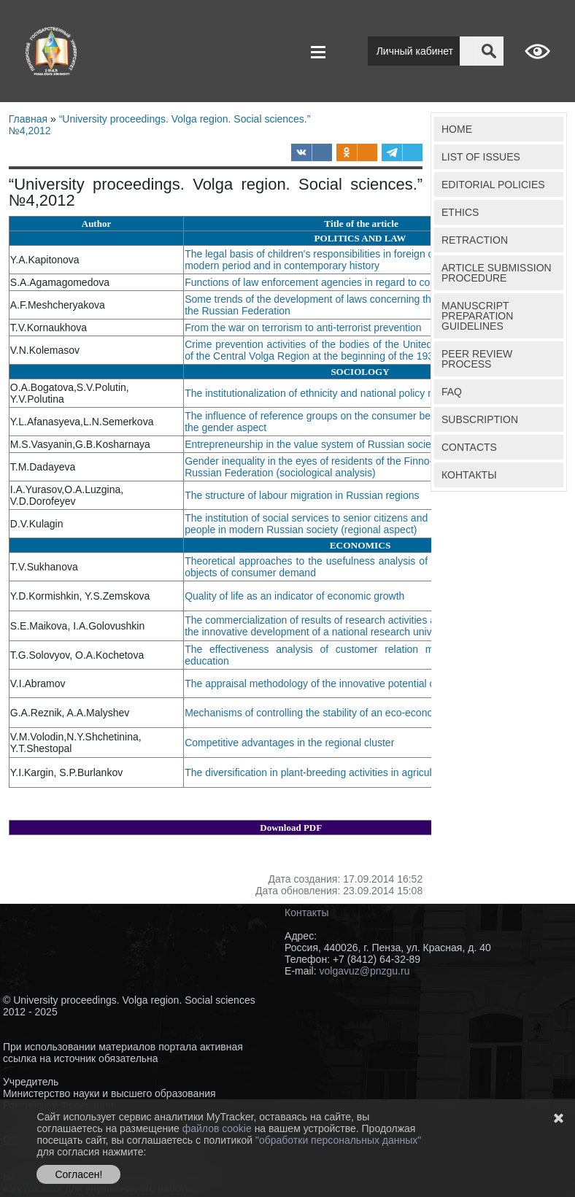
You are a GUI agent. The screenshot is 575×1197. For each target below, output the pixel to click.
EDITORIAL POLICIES (493, 184)
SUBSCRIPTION (479, 419)
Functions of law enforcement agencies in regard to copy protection (338, 282)
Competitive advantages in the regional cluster (291, 742)
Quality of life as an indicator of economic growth (296, 596)
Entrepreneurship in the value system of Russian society (313, 444)
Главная (28, 119)
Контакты (306, 912)
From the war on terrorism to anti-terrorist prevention (304, 327)
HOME (456, 129)
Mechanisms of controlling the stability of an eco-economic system (336, 712)
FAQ (451, 392)
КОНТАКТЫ (469, 475)
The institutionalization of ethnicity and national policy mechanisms (337, 393)
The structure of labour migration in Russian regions (302, 495)
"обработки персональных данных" (338, 1140)
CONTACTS (469, 447)
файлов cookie (218, 1128)
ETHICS (460, 212)
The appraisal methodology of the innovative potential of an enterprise (344, 683)
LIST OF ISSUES (480, 157)
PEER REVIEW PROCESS (476, 359)
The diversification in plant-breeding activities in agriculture (320, 772)
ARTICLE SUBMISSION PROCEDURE (496, 273)
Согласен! (78, 1174)
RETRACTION (474, 240)
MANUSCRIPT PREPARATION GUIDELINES (477, 316)
